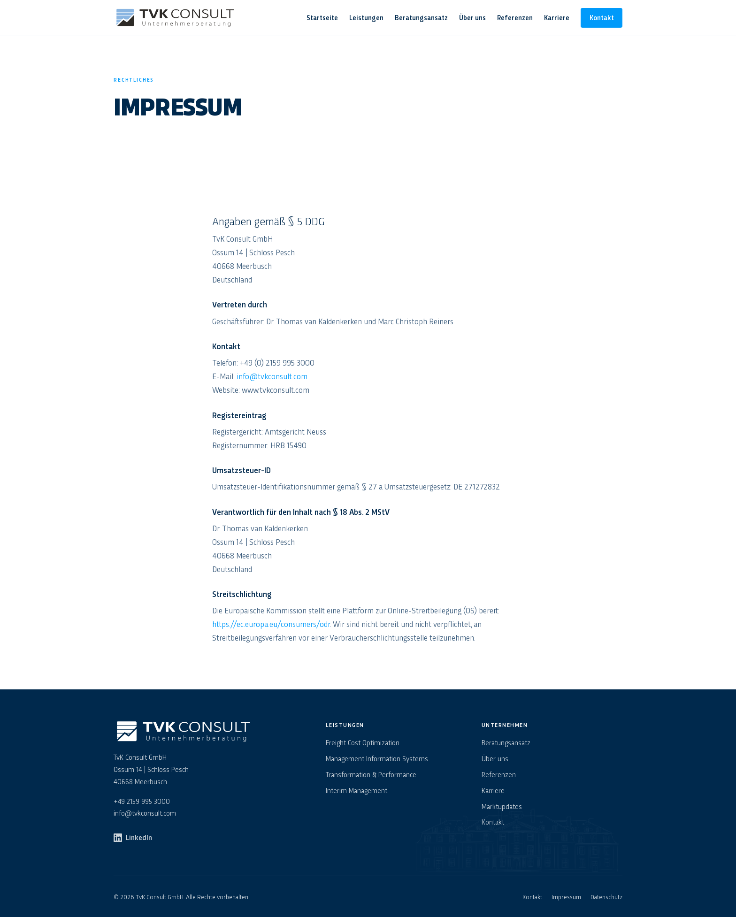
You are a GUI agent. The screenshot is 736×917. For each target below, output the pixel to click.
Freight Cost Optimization (362, 742)
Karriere (556, 17)
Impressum (566, 896)
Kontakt (602, 17)
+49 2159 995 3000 (142, 801)
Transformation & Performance (371, 774)
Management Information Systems (377, 758)
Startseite (322, 17)
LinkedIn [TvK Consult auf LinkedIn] (133, 837)
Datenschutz (606, 896)
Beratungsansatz (421, 17)
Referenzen (515, 17)
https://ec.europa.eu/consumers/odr (271, 624)
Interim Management (356, 790)
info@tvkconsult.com (272, 376)
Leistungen (366, 17)
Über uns (472, 17)
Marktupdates (502, 806)
